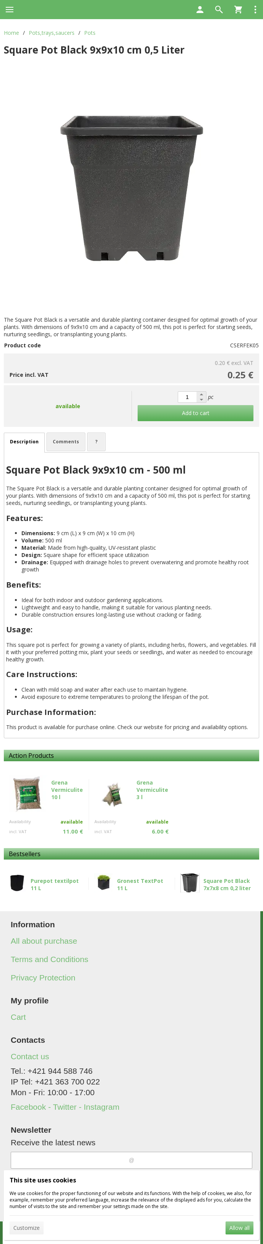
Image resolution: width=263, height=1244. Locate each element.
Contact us (30, 1056)
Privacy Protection (43, 977)
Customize (26, 1227)
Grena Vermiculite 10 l (67, 790)
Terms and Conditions (49, 959)
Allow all (239, 1227)
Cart (18, 1017)
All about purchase (44, 940)
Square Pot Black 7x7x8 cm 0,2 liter (227, 884)
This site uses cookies (43, 1180)
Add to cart (195, 413)
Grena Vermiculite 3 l (152, 790)
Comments (66, 441)
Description (24, 441)
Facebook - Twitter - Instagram (65, 1106)
